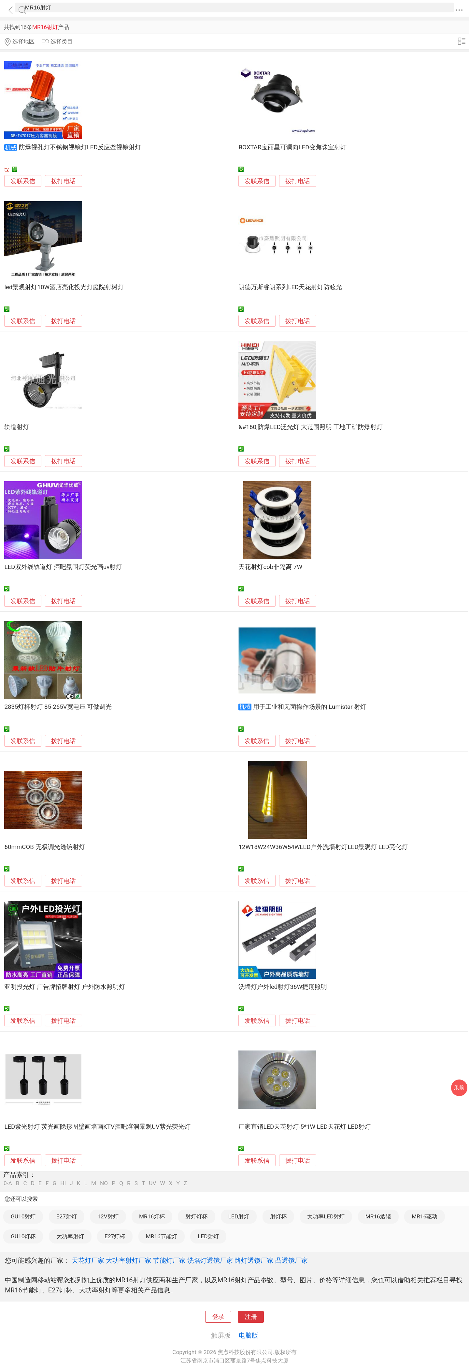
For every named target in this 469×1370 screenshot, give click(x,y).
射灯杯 (278, 1216)
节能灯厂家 (169, 1260)
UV (152, 1183)
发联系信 (22, 181)
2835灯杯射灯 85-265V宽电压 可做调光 (58, 706)
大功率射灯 (70, 1236)
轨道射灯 (16, 427)
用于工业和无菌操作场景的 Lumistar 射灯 (310, 706)
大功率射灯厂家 (128, 1260)
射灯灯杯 (196, 1216)
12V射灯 (107, 1216)
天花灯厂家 (88, 1260)
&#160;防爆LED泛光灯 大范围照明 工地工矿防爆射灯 (310, 427)
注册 (251, 1316)
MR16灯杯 (152, 1216)
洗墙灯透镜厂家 (210, 1260)
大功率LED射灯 (326, 1216)
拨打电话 (63, 181)
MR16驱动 (424, 1216)
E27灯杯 (115, 1236)
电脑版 (248, 1335)
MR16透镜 (378, 1216)
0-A (8, 1183)
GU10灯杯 (23, 1236)
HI (63, 1183)
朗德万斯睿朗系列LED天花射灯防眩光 (290, 287)
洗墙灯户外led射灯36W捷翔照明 (282, 986)
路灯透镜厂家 (254, 1260)
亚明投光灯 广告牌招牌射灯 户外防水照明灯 (64, 986)
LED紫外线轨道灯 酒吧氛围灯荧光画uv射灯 (63, 567)
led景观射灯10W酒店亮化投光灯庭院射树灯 (64, 287)
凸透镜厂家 (291, 1260)
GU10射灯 (23, 1216)
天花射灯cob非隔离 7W (270, 567)
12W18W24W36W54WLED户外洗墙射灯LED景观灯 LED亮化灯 (323, 847)
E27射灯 (66, 1216)
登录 (218, 1316)
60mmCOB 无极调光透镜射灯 (44, 847)
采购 (459, 1087)
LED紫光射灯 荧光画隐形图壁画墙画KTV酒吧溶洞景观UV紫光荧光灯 (97, 1126)
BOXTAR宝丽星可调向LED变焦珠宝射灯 (292, 147)
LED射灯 (238, 1216)
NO (104, 1183)
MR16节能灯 (161, 1236)
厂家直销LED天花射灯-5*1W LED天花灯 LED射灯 (304, 1126)
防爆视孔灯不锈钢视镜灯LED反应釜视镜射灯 (80, 147)
